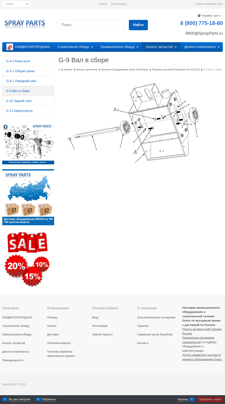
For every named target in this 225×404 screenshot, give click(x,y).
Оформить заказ (210, 399)
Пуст (220, 4)
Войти (103, 4)
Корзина (183, 399)
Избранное (49, 399)
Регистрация (118, 4)
